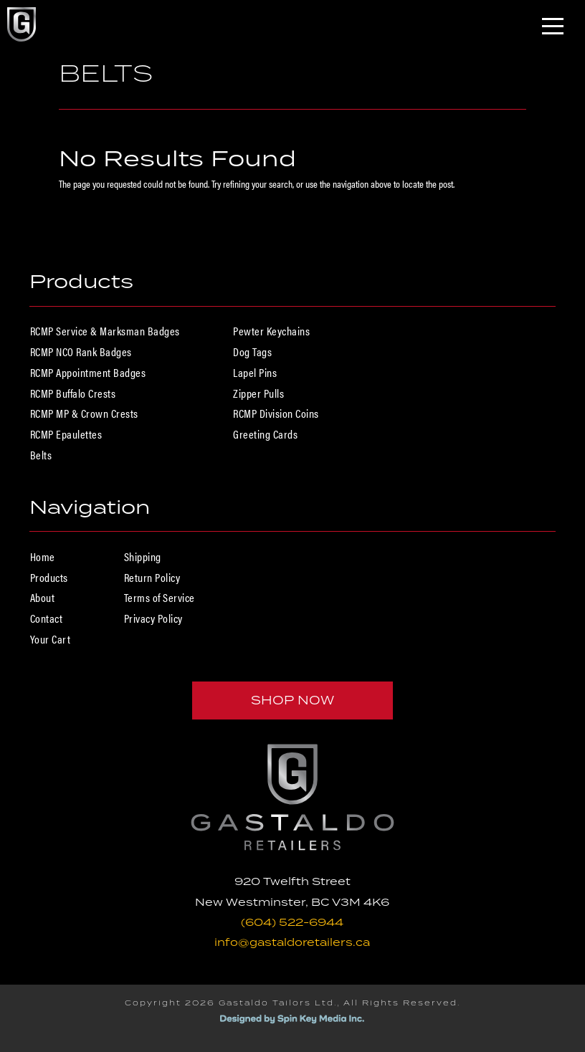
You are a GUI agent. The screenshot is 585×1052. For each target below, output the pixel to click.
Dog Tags (252, 351)
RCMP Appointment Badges (88, 372)
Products (49, 577)
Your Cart (50, 639)
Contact (46, 618)
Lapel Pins (255, 372)
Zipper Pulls (258, 393)
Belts (41, 454)
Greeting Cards (265, 434)
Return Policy (152, 577)
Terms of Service (159, 597)
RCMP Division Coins (276, 413)
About (42, 597)
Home (42, 556)
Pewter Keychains (271, 330)
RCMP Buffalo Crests (73, 393)
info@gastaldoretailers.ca (292, 942)
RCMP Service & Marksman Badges (105, 330)
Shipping (142, 556)
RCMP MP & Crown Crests (84, 413)
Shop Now (292, 700)
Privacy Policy (153, 618)
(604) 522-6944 (292, 922)
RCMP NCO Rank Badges (81, 351)
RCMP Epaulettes (66, 434)
